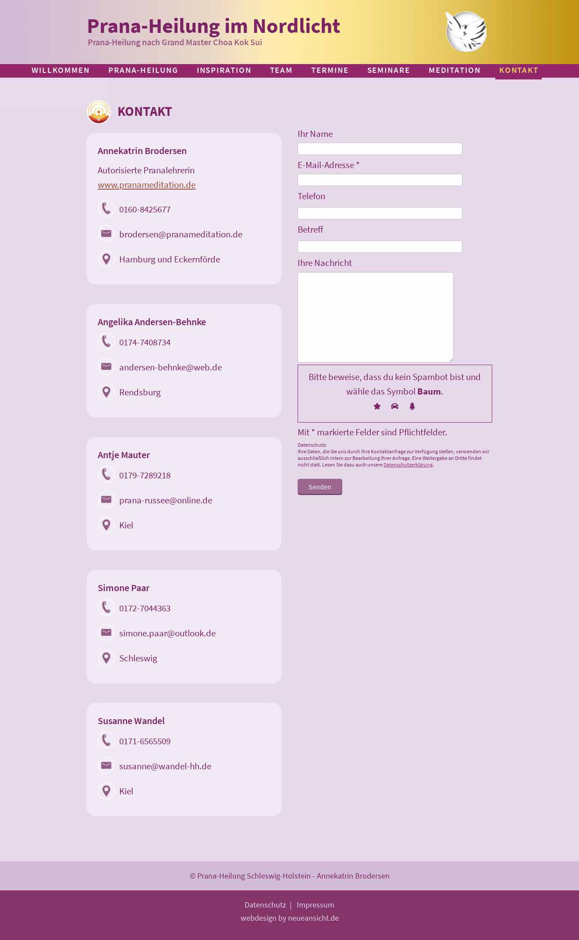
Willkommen (61, 70)
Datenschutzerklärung (408, 464)
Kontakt (519, 70)
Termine (329, 70)
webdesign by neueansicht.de (290, 918)
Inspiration (224, 70)
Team (281, 70)
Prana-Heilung (143, 70)
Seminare (388, 70)
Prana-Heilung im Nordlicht (213, 25)
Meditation (455, 70)
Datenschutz (265, 905)
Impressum (315, 905)
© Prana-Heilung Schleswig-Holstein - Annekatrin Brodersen (290, 876)
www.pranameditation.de (146, 184)
